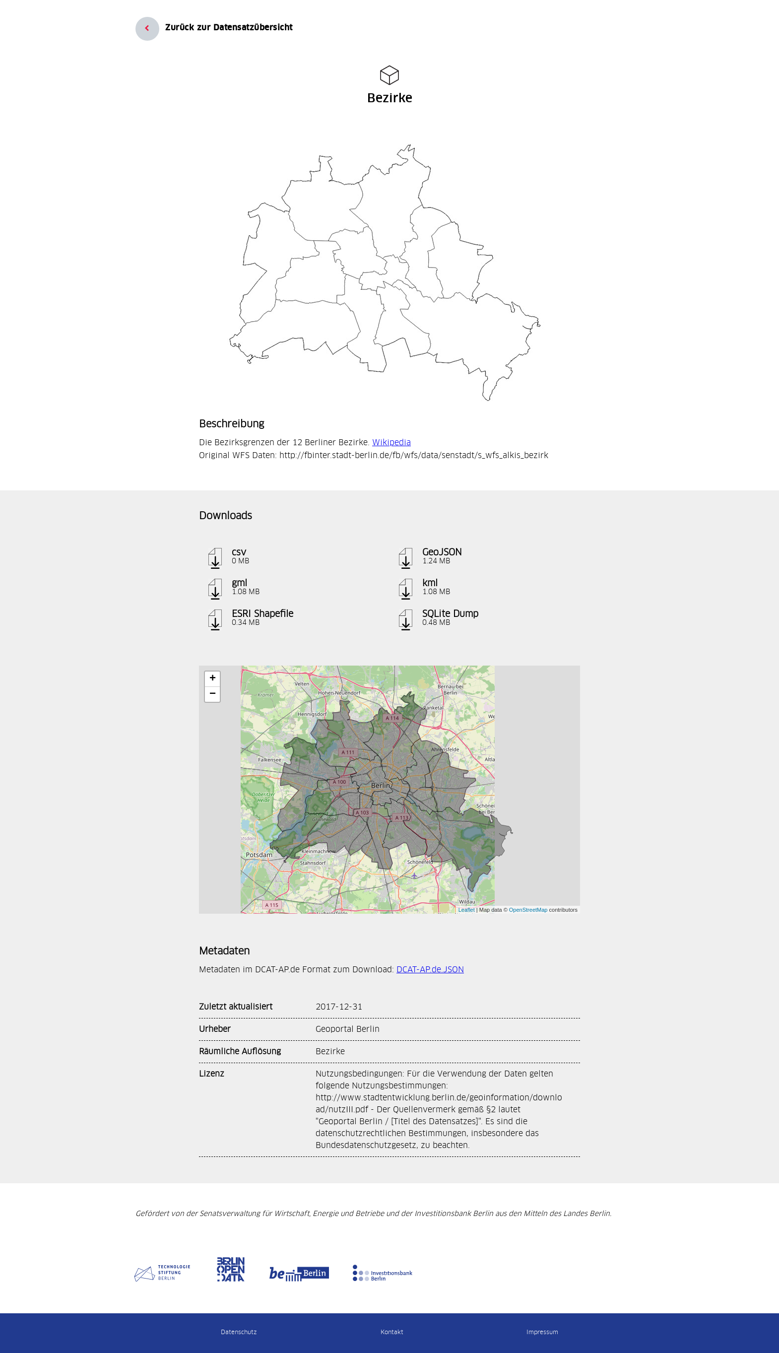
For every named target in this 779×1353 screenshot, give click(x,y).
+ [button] (212, 679)
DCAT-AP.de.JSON (430, 969)
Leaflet (466, 910)
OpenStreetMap (528, 910)
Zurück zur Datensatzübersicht (229, 28)
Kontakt (392, 1332)
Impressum (542, 1332)
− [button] (212, 694)
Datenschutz (239, 1332)
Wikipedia (391, 442)
